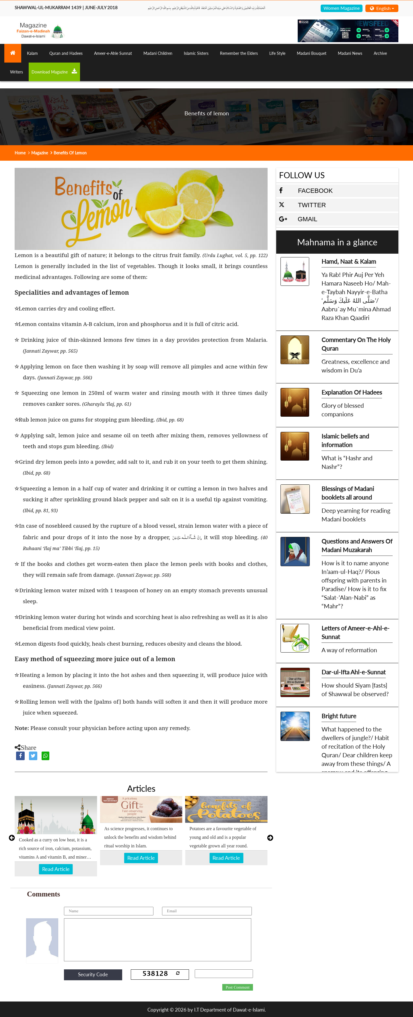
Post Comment (238, 987)
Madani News (350, 53)
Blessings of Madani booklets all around (348, 493)
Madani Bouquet (311, 53)
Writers (16, 71)
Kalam (32, 53)
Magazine (39, 152)
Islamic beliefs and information (345, 440)
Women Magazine (342, 8)
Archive (380, 53)
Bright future (339, 715)
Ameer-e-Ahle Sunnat (113, 53)
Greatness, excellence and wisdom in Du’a (356, 366)
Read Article (56, 869)
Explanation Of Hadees (352, 392)
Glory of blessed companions (343, 410)
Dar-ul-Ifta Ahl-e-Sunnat (354, 672)
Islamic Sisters (196, 53)
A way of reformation (349, 649)
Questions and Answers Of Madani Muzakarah (357, 545)
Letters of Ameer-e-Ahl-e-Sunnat (355, 632)
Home (20, 152)
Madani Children (157, 53)
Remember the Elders (239, 53)
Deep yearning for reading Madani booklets (356, 515)
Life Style (277, 53)
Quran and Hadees (66, 53)
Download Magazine (54, 71)
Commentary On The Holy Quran (356, 344)
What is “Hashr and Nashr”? (347, 462)
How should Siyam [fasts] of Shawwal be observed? (355, 689)
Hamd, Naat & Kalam (349, 261)
